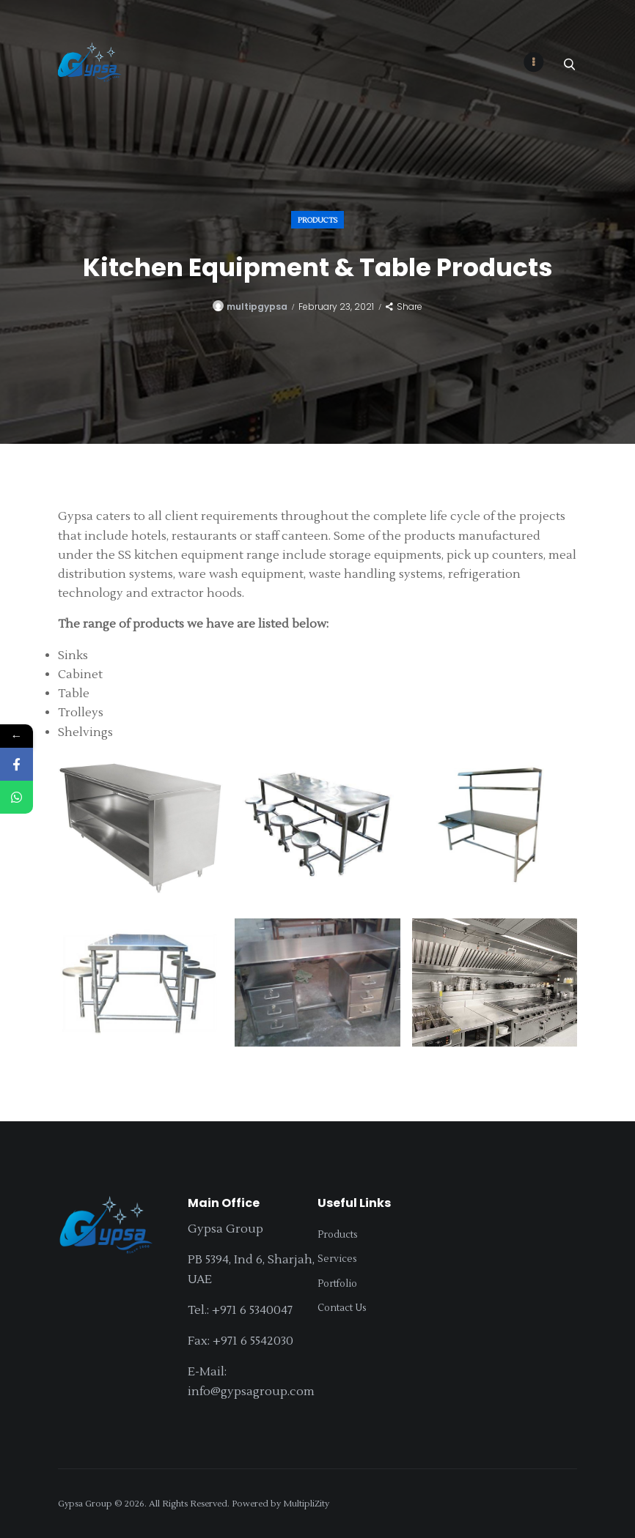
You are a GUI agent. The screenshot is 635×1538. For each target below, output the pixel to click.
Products (317, 219)
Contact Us (342, 1308)
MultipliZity (306, 1503)
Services (337, 1259)
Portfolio (337, 1284)
